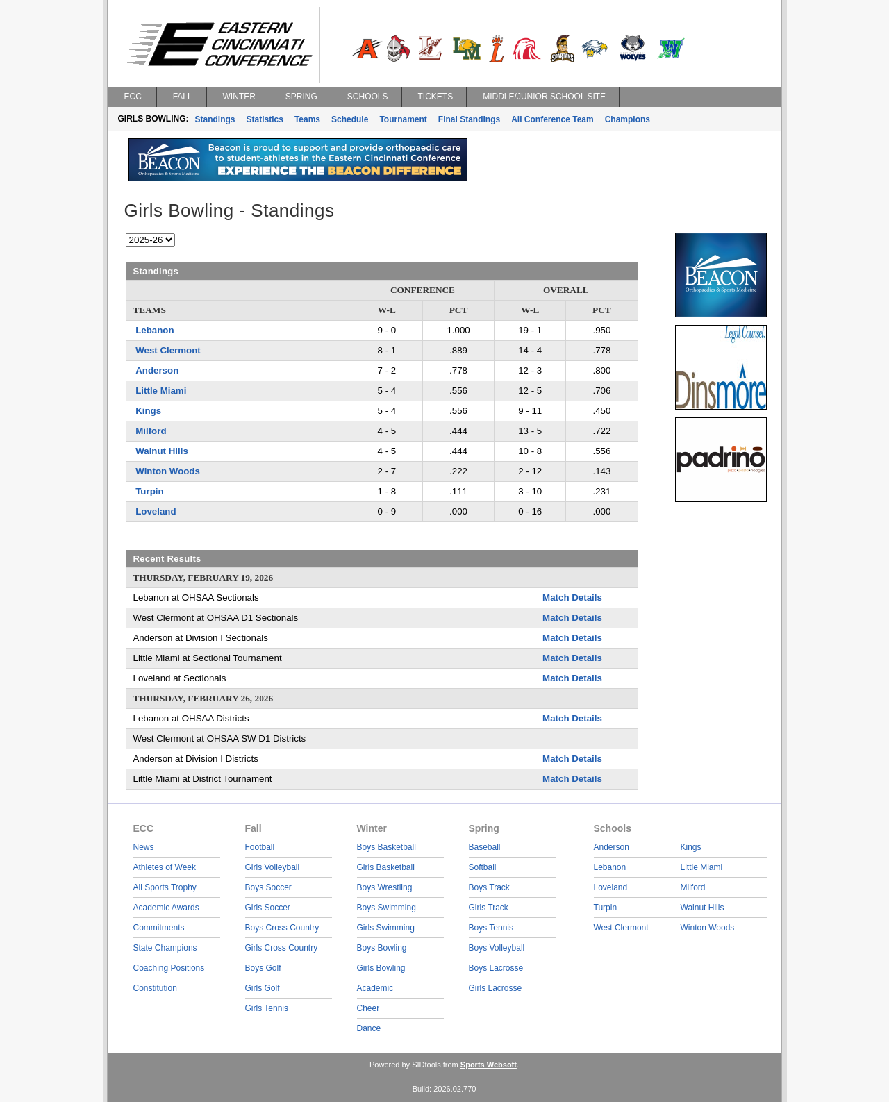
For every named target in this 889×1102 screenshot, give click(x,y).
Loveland (155, 511)
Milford (150, 431)
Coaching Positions (169, 968)
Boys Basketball (386, 847)
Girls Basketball (386, 867)
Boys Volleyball (497, 948)
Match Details (572, 597)
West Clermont (168, 350)
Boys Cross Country (282, 928)
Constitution (155, 988)
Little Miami (160, 390)
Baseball (485, 847)
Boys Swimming (386, 907)
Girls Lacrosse (495, 988)
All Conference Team (552, 119)
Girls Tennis (266, 1008)
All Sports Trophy (165, 887)
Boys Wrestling (385, 887)
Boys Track (489, 887)
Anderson (156, 370)
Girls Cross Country (281, 948)
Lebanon (154, 330)
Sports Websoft (488, 1064)
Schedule (349, 119)
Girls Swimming (386, 928)
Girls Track (488, 907)
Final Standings (469, 119)
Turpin (149, 491)
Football (260, 847)
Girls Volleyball (272, 867)
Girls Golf (262, 988)
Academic (375, 988)
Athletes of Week (165, 867)
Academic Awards (166, 907)
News (143, 847)
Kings (148, 411)
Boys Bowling (382, 948)
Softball (483, 867)
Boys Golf (263, 968)
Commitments (159, 928)
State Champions (165, 948)
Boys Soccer (268, 887)
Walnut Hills (161, 451)
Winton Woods (167, 471)
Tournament (402, 119)
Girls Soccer (267, 907)
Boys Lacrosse (496, 968)
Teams (307, 119)
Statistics (265, 119)
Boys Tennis (491, 928)
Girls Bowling (381, 968)
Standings (215, 119)
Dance (369, 1028)
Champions (627, 119)
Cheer (368, 1008)
